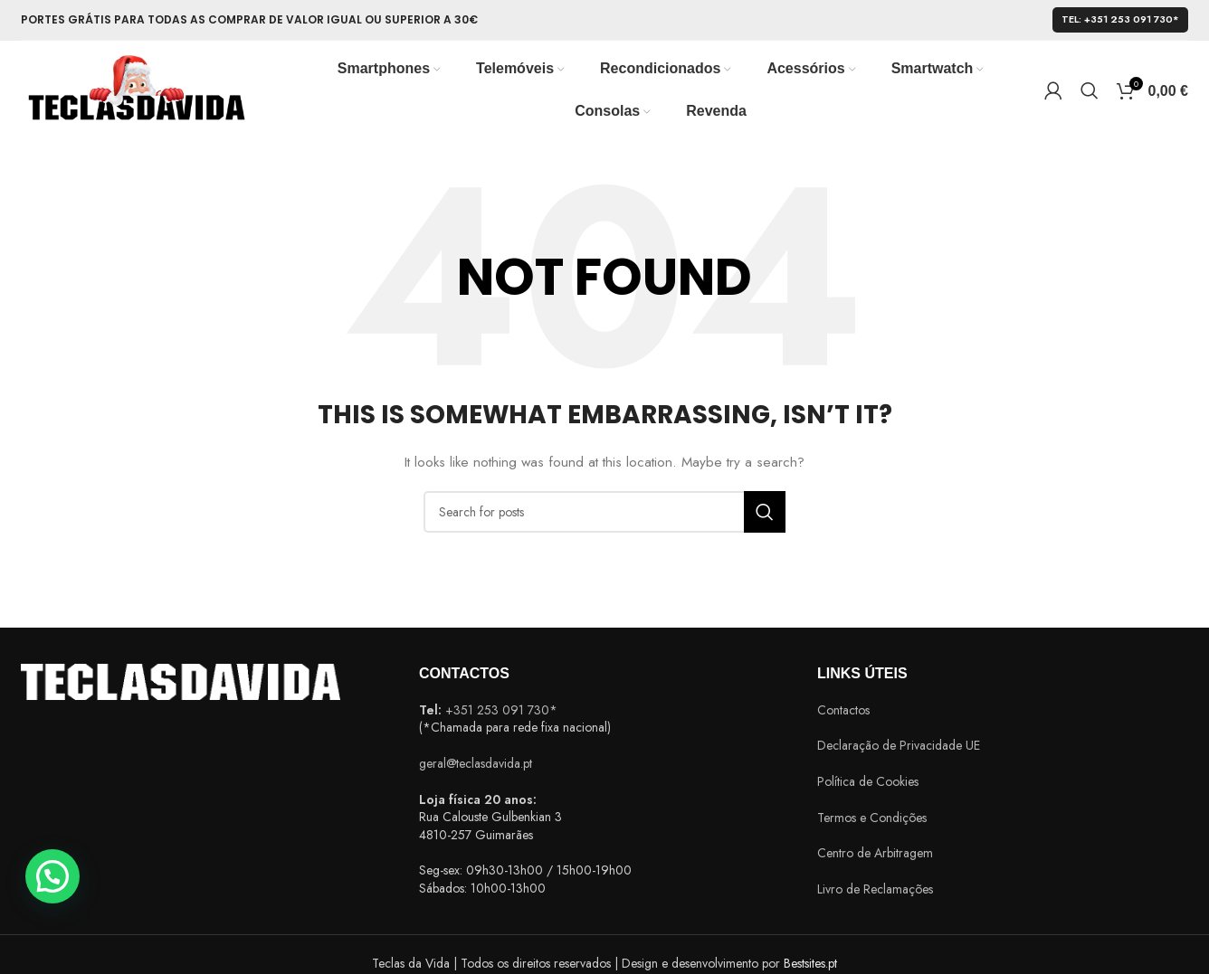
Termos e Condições (872, 818)
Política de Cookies (868, 781)
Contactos (843, 710)
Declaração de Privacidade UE (898, 745)
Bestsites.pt (810, 963)
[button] (52, 876)
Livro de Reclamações (875, 889)
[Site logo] (136, 89)
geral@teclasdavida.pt (475, 763)
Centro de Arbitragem (875, 853)
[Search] (1089, 90)
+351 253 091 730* (501, 710)
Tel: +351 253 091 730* (1120, 19)
